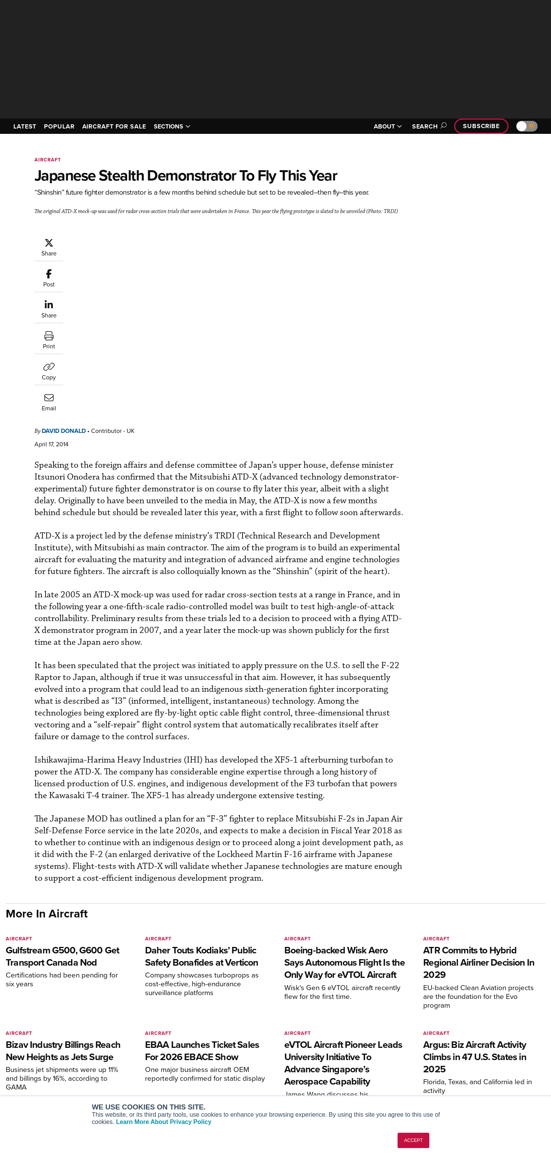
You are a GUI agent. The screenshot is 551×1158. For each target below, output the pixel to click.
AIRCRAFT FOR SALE (114, 126)
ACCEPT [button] (413, 1140)
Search (428, 126)
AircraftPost (127, 1047)
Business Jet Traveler (139, 1057)
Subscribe (481, 126)
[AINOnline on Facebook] (8, 1025)
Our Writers (463, 1047)
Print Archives (352, 1037)
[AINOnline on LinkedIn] (53, 1025)
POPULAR (59, 126)
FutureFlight (123, 1068)
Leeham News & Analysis (143, 1095)
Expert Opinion (353, 1047)
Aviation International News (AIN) (154, 1037)
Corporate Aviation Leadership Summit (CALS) (156, 1081)
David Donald (110, 241)
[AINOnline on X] (38, 1025)
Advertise (465, 1078)
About (456, 1037)
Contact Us (463, 1068)
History (458, 1057)
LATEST (24, 126)
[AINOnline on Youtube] (22, 1025)
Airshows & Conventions (365, 1088)
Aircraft (47, 159)
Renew (230, 1057)
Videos (343, 1068)
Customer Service (243, 1047)
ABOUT (388, 126)
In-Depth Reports (356, 1057)
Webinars (346, 1078)
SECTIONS (172, 126)
